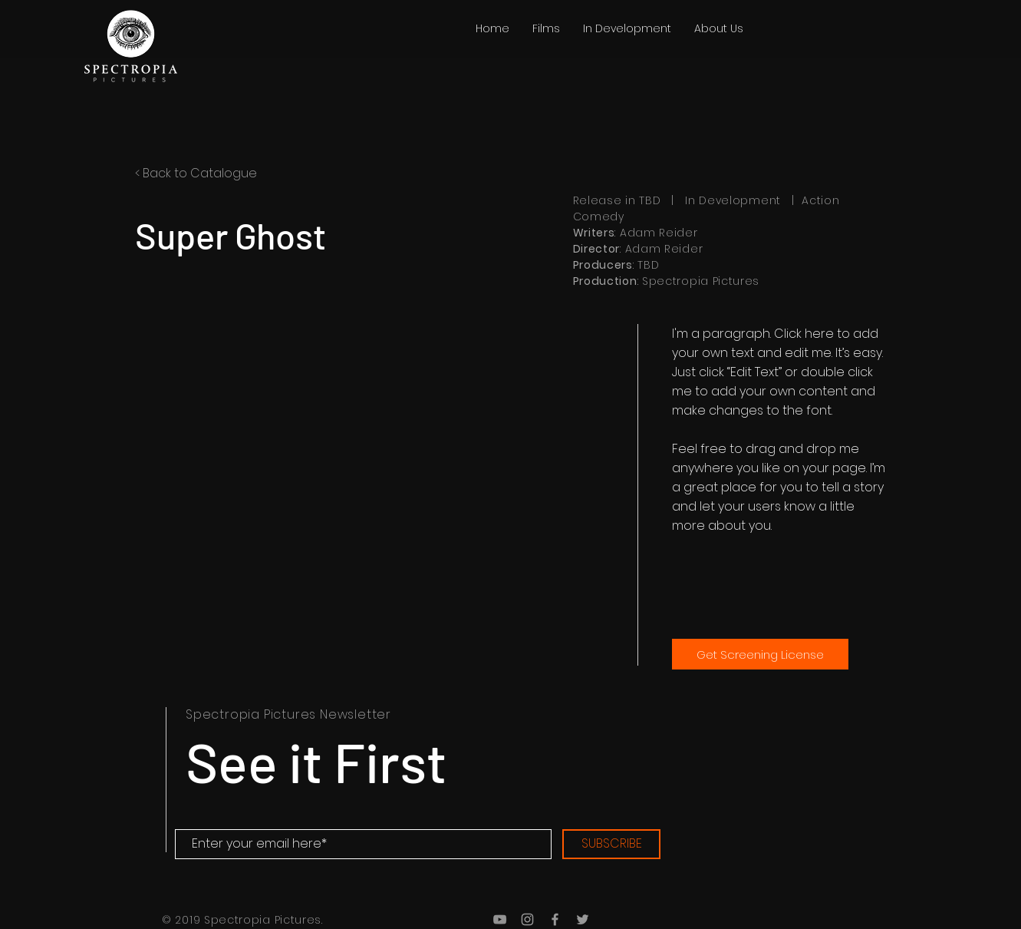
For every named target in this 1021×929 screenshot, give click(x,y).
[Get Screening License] (760, 654)
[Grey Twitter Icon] (583, 919)
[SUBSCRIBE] (611, 844)
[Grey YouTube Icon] (500, 919)
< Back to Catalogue (196, 173)
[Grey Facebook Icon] (555, 919)
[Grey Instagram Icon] (527, 919)
